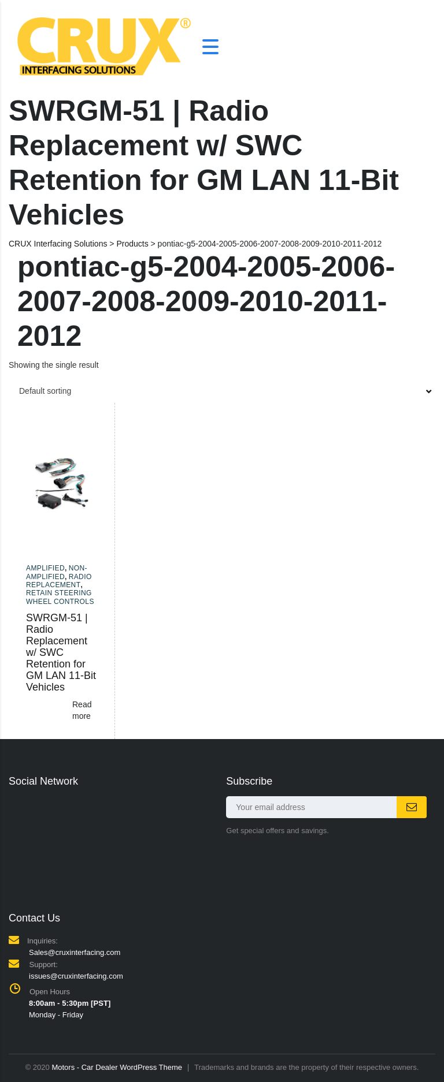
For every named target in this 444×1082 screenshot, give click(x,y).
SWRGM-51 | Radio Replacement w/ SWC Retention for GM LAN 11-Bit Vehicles (61, 652)
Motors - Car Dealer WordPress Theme (116, 1067)
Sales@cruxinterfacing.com (74, 952)
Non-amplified (56, 572)
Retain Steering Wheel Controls (60, 597)
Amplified (45, 568)
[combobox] (222, 391)
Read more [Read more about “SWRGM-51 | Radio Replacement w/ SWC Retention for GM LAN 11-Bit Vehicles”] (81, 710)
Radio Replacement (59, 581)
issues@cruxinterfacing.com (76, 976)
